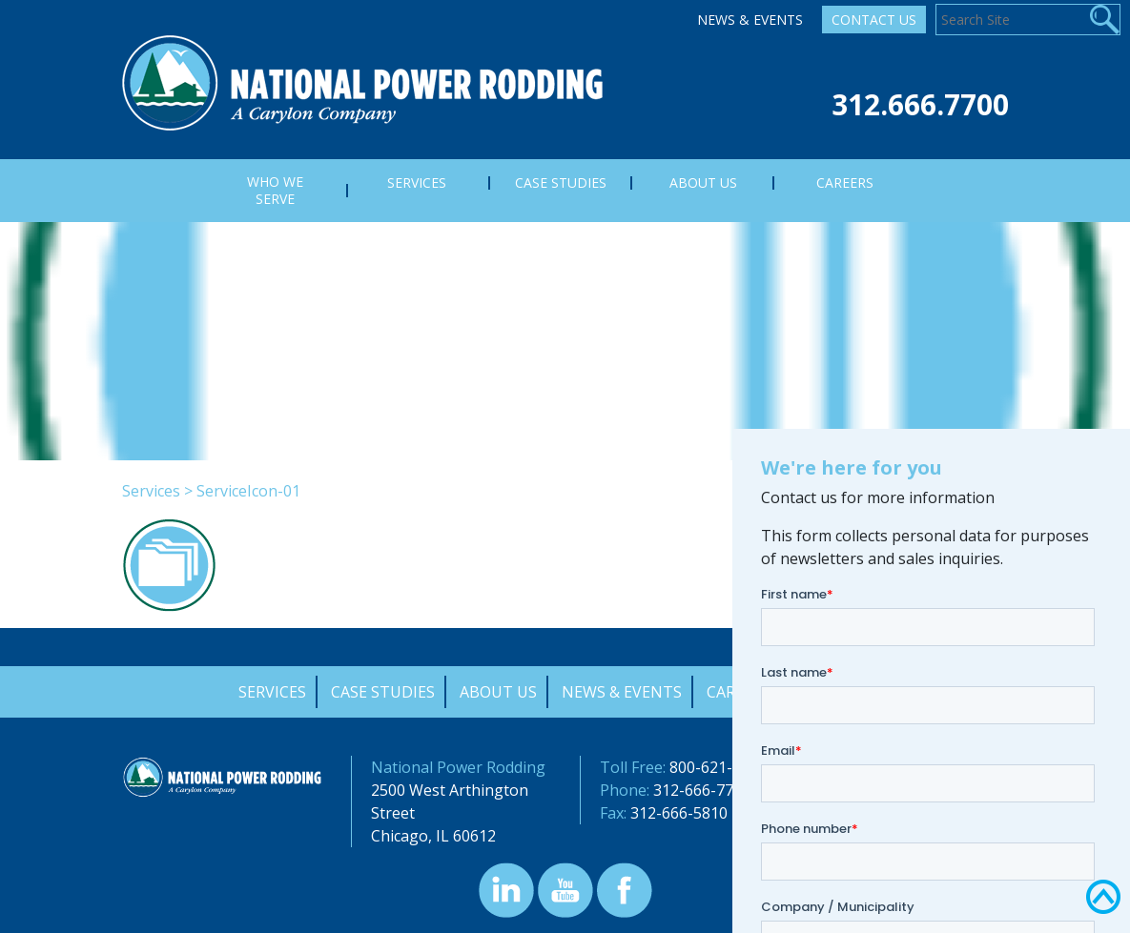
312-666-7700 (701, 790)
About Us (498, 691)
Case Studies (383, 691)
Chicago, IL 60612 (433, 835)
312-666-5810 (679, 812)
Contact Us (874, 19)
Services (151, 490)
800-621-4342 (718, 767)
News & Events (750, 19)
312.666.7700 (920, 104)
